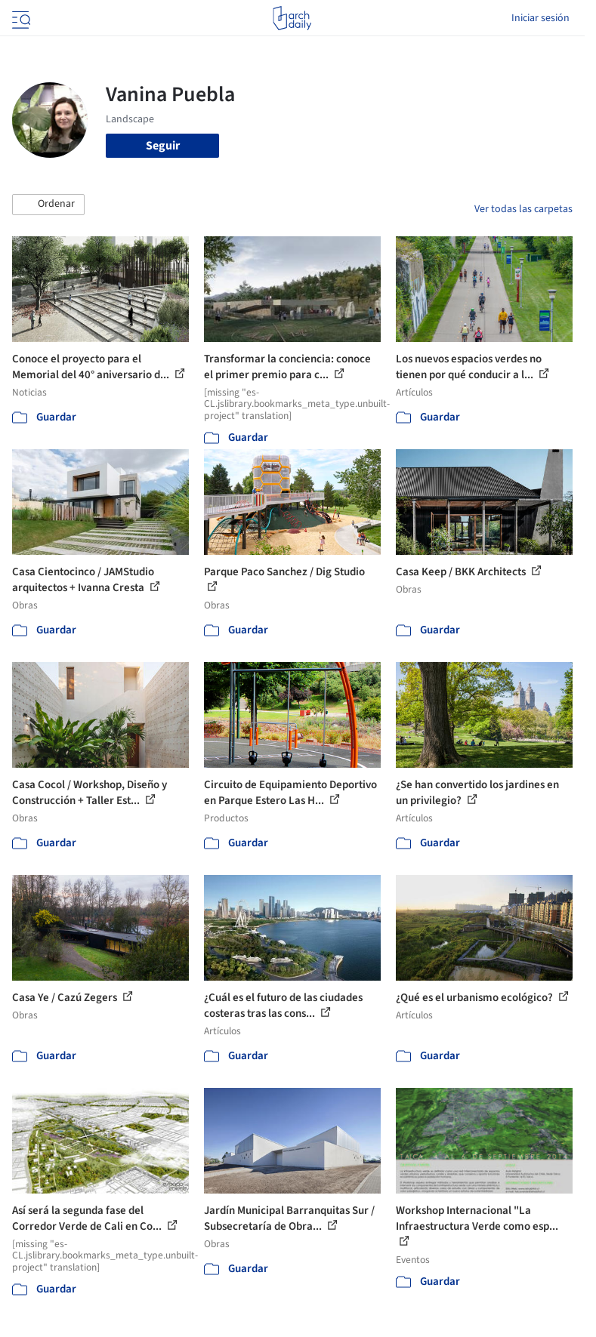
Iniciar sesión (540, 18)
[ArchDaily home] (292, 18)
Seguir (163, 145)
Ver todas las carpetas (523, 209)
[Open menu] (19, 18)
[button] (48, 204)
